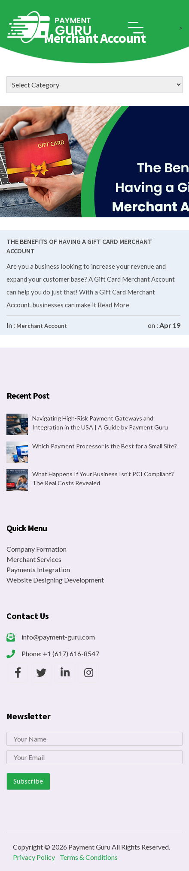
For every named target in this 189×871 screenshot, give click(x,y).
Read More (112, 305)
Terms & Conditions (89, 857)
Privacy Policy (34, 857)
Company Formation (36, 549)
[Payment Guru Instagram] (88, 672)
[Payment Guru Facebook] (17, 672)
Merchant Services (33, 559)
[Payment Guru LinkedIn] (65, 672)
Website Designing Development (55, 580)
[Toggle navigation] (135, 28)
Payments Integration (38, 569)
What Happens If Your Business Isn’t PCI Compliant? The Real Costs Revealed (103, 478)
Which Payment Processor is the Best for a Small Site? (104, 446)
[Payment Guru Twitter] (41, 672)
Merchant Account (41, 325)
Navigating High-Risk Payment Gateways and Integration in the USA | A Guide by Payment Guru (100, 422)
